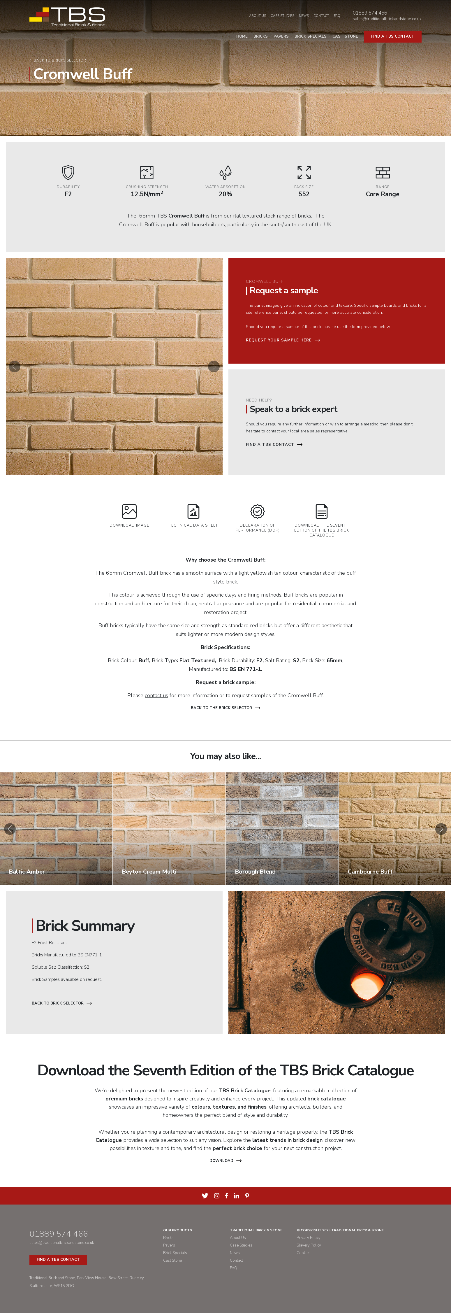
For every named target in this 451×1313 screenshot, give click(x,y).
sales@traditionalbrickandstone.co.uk (387, 19)
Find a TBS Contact (274, 444)
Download (225, 1160)
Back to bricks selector (60, 60)
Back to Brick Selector (62, 1003)
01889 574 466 (370, 13)
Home (242, 36)
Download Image (129, 516)
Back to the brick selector (225, 708)
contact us (156, 695)
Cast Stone (345, 36)
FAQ (337, 16)
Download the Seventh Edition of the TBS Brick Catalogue (321, 521)
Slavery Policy (309, 1245)
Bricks (260, 36)
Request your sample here (283, 340)
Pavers (281, 36)
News (304, 16)
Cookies (304, 1253)
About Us (257, 16)
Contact (321, 16)
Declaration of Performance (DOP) (258, 518)
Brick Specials (311, 36)
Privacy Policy (308, 1237)
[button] (14, 366)
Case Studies (282, 16)
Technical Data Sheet (193, 516)
